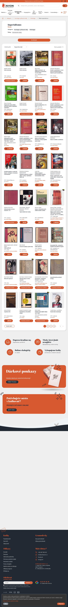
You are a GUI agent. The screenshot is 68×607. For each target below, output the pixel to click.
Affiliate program (7, 568)
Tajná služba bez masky (25, 211)
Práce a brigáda (7, 564)
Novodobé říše (56, 245)
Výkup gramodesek (40, 541)
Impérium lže (7, 311)
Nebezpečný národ (9, 140)
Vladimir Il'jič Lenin (8, 207)
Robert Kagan (7, 136)
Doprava (5, 554)
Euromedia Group (56, 180)
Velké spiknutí (7, 248)
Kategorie (9, 18)
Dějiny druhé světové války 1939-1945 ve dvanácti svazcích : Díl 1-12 (57, 213)
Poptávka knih (7, 539)
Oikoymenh (40, 108)
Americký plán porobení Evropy (56, 278)
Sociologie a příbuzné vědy (21, 18)
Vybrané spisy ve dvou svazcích (9, 209)
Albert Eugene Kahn (8, 245)
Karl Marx (22, 277)
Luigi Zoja (37, 171)
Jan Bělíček (59, 310)
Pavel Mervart (40, 217)
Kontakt (5, 552)
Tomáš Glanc (53, 310)
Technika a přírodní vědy (10, 12)
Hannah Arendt (38, 103)
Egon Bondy (22, 245)
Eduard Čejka (53, 207)
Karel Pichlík (45, 277)
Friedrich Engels (28, 277)
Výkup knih (6, 543)
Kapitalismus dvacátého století (25, 312)
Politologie (32, 18)
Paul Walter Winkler (8, 277)
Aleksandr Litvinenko (55, 174)
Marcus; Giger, (38, 207)
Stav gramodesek (39, 539)
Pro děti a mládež (34, 12)
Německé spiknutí (8, 278)
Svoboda (8, 217)
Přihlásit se (6, 571)
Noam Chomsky (7, 103)
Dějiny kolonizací (40, 71)
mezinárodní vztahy (17, 32)
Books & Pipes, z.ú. (10, 180)
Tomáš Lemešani (54, 171)
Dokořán (24, 75)
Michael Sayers (38, 245)
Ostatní (46, 12)
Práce (8, 249)
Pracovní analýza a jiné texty (26, 246)
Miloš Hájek (37, 310)
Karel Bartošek (38, 277)
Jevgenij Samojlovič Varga (25, 310)
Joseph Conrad (7, 68)
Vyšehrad (9, 76)
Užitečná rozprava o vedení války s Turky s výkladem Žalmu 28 (26, 176)
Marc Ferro (37, 68)
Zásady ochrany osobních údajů (9, 588)
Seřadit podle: (7, 47)
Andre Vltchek (7, 310)
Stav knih (5, 541)
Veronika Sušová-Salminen (41, 136)
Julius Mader (22, 207)
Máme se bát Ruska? (41, 140)
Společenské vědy (18, 12)
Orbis (23, 316)
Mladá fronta (9, 109)
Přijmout (61, 604)
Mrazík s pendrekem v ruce (57, 71)
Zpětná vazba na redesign (10, 566)
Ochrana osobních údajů (9, 559)
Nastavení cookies (8, 561)
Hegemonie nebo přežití (10, 106)
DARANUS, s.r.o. (41, 144)
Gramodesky (54, 12)
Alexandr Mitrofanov (55, 68)
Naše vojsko (24, 217)
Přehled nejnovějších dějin (41, 312)
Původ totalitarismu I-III (41, 105)
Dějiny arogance (40, 174)
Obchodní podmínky (8, 556)
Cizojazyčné (27, 12)
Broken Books (10, 316)
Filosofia (24, 249)
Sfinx (8, 282)
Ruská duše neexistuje (55, 311)
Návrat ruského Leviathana (56, 139)
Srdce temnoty (7, 70)
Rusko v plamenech (56, 177)
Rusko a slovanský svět (40, 209)
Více (6, 604)
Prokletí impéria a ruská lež (11, 173)
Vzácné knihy (40, 12)
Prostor (54, 75)
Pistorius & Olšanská (57, 144)
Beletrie (3, 12)
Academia (24, 180)
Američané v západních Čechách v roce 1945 (40, 279)
